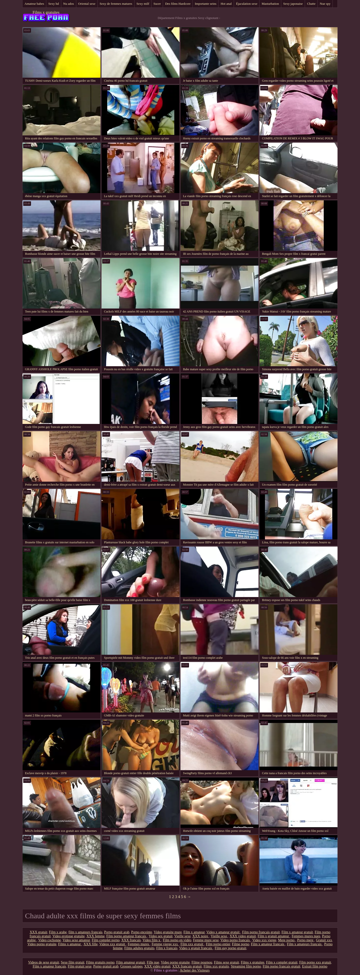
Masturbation (270, 3)
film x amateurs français (85, 932)
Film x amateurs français (304, 944)
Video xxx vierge (264, 940)
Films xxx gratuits (216, 966)
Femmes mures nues (306, 936)
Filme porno (240, 944)
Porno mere (305, 940)
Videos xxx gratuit (112, 944)
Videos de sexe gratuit (43, 962)
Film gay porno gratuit (230, 948)
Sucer (157, 3)
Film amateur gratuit (130, 962)
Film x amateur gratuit (297, 932)
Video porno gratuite (42, 944)
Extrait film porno (314, 966)
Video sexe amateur (76, 940)
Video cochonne (49, 940)
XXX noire (200, 936)
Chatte (311, 3)
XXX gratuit (38, 932)
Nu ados (68, 3)
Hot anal (226, 3)
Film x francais (167, 948)
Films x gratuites (46, 12)
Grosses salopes (131, 966)
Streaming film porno (246, 966)
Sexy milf (142, 3)
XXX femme (95, 936)
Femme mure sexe (206, 940)
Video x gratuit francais (196, 948)
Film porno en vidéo (177, 940)
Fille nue (153, 962)
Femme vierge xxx (165, 944)
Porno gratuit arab (117, 932)
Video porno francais (235, 940)
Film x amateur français (49, 966)
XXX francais (131, 940)
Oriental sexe (87, 3)
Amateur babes (34, 3)
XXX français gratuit (187, 966)
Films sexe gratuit (226, 962)
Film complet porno (106, 940)
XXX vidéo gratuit (157, 966)
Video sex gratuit (161, 936)
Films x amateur (70, 944)
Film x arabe (58, 932)
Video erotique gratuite (68, 936)
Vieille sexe (182, 936)
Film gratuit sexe (80, 966)
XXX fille (91, 944)
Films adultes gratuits (139, 948)
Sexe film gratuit (72, 962)
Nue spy (325, 3)
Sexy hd (53, 3)
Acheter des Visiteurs (195, 970)
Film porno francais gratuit (261, 932)
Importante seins (205, 3)
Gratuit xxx (324, 940)
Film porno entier (218, 944)
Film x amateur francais (268, 944)
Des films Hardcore (177, 3)
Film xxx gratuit (192, 944)
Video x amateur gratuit (223, 932)
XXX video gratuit (243, 936)
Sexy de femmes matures (116, 3)
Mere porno (286, 940)
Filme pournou (202, 962)
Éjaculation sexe (247, 3)
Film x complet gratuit (282, 962)
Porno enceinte (141, 932)
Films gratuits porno (100, 962)
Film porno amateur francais (126, 936)
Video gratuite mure (168, 932)
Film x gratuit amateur (274, 936)
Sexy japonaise (293, 3)
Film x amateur (194, 932)
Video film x (151, 940)
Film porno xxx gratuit (315, 962)
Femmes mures (139, 944)
